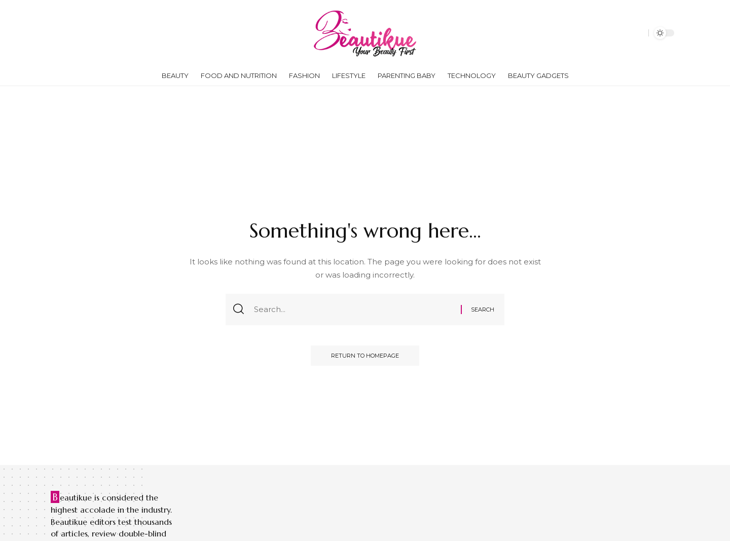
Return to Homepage (365, 355)
